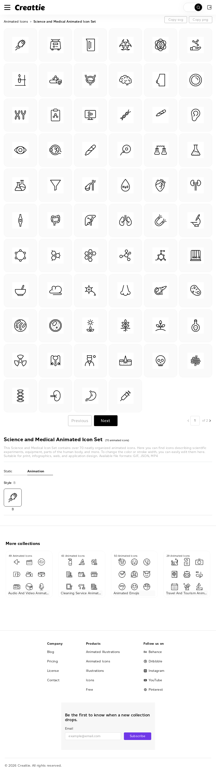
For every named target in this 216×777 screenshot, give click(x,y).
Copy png (200, 20)
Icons (90, 680)
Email (69, 729)
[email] (93, 736)
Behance (152, 652)
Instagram (153, 671)
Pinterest (153, 690)
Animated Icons (16, 22)
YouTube (152, 680)
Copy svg (175, 20)
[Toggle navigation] (7, 7)
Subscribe (138, 736)
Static (8, 471)
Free (89, 690)
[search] (193, 7)
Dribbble (152, 661)
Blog (50, 652)
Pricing (52, 661)
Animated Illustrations (103, 652)
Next (105, 420)
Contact (53, 680)
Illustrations (95, 671)
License (53, 671)
